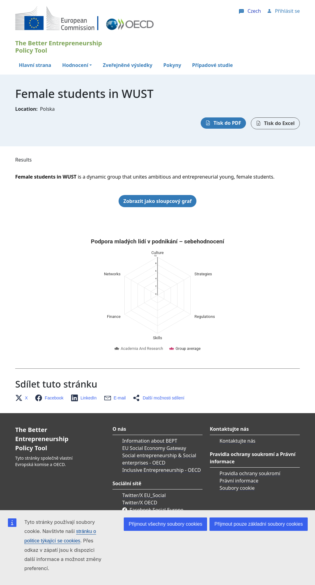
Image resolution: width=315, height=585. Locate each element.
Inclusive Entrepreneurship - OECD (161, 409)
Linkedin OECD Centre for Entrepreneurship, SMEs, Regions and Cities (160, 464)
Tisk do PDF (227, 123)
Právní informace (239, 420)
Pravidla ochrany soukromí (250, 413)
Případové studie (212, 65)
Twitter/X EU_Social (144, 435)
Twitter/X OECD (139, 442)
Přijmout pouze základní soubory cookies (258, 524)
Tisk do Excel (279, 123)
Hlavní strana (35, 65)
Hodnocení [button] (75, 65)
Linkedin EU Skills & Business (162, 478)
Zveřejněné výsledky (127, 65)
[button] (23, 337)
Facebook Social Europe (156, 449)
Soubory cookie (237, 427)
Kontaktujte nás (237, 380)
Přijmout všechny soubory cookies (165, 524)
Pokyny (172, 65)
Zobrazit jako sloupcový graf (157, 201)
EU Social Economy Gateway (154, 388)
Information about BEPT (149, 380)
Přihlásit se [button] (287, 11)
